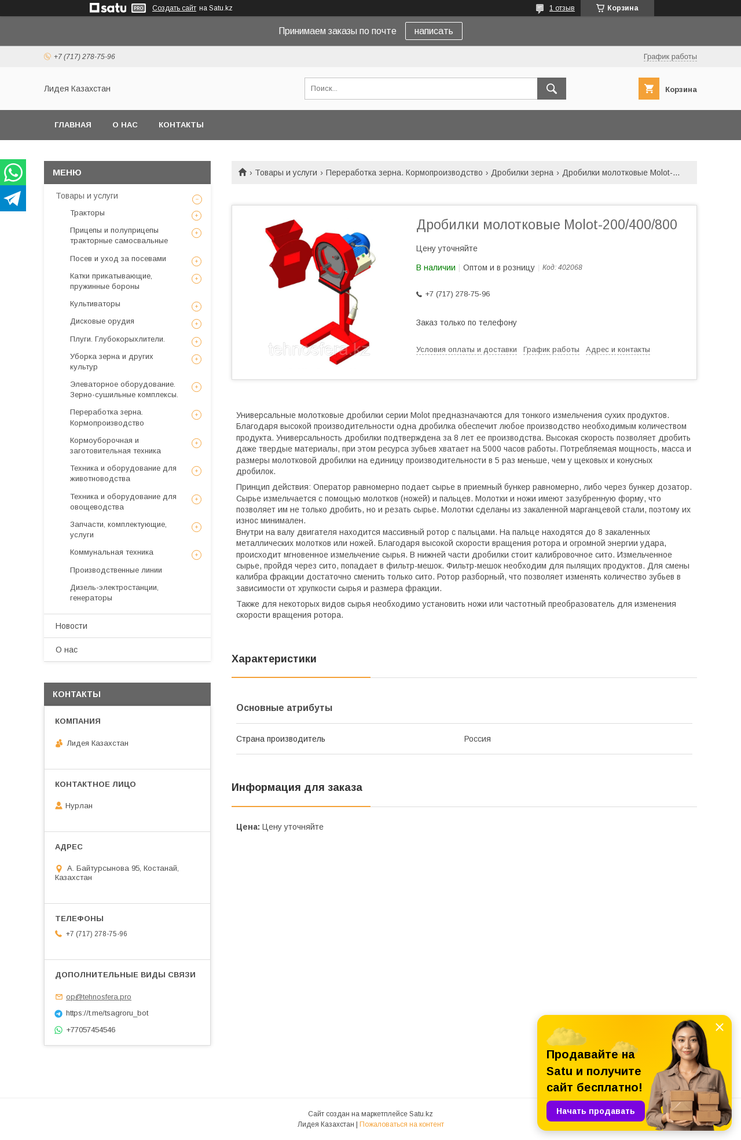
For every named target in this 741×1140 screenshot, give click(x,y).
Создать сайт (174, 8)
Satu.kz (421, 1114)
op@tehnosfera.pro (98, 996)
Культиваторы (95, 303)
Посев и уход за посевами (118, 258)
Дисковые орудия (102, 321)
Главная (72, 124)
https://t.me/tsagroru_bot (107, 1013)
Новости (71, 626)
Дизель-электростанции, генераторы (114, 592)
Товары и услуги (286, 172)
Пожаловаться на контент (402, 1124)
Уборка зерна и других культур (111, 361)
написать (433, 31)
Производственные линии (116, 570)
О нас (125, 124)
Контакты (181, 124)
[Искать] (551, 89)
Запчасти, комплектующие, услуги (118, 529)
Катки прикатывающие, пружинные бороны (111, 281)
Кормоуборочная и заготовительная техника (115, 445)
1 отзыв (562, 8)
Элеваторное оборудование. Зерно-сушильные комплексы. (124, 389)
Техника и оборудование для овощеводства (123, 501)
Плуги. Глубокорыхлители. (117, 339)
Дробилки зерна (522, 172)
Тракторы (87, 212)
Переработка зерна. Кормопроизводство (404, 172)
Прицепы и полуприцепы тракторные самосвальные (119, 235)
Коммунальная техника (111, 552)
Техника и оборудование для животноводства (123, 473)
